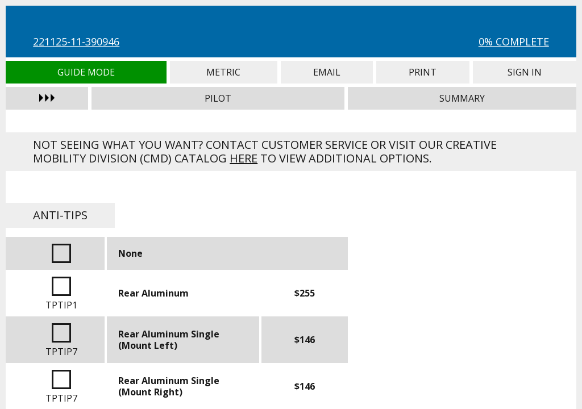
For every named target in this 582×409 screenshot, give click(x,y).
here (243, 158)
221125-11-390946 (76, 41)
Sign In (524, 72)
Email (327, 72)
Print (422, 72)
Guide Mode (86, 72)
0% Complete (514, 41)
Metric (223, 72)
